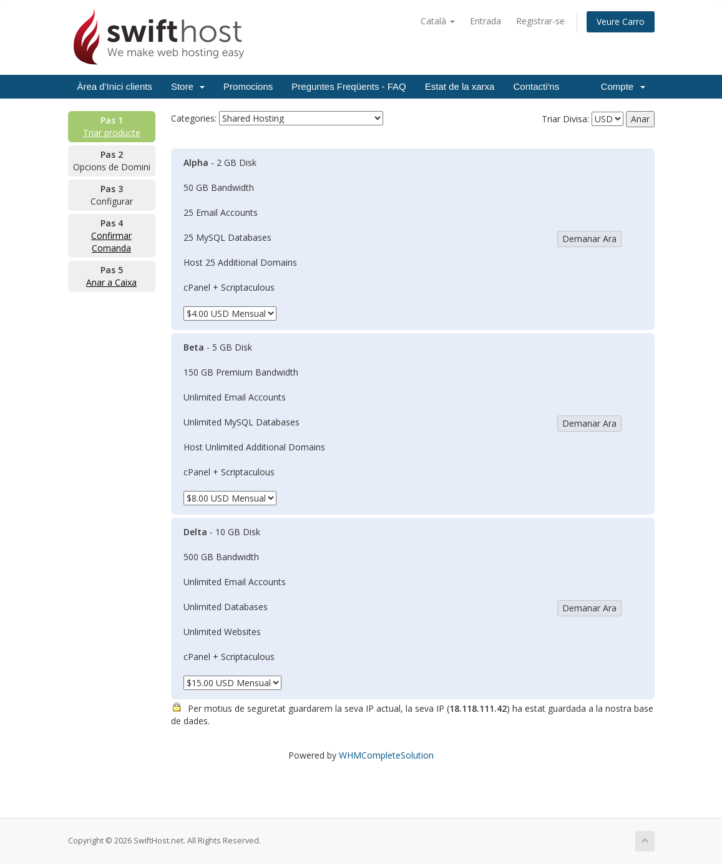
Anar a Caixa (111, 282)
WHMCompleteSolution (386, 755)
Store (188, 86)
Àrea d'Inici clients (114, 86)
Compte (623, 86)
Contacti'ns (536, 86)
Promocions (248, 86)
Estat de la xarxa (460, 86)
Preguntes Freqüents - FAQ (348, 86)
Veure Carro (621, 21)
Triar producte (111, 132)
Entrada (485, 21)
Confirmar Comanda (111, 242)
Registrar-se (540, 21)
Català (438, 21)
